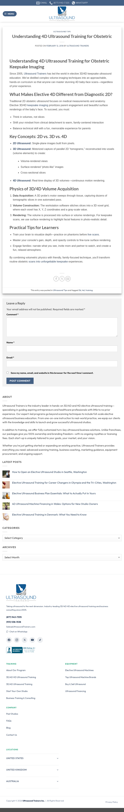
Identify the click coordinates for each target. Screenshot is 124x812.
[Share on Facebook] (56, 278)
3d (80, 290)
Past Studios (12, 713)
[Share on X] (62, 278)
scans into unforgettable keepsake (48, 261)
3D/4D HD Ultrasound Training (21, 677)
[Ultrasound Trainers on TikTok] (40, 640)
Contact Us (11, 734)
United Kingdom (32, 769)
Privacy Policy (111, 802)
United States (32, 758)
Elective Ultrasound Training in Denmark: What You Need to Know (49, 514)
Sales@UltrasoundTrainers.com (20, 626)
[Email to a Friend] (68, 278)
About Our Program (16, 670)
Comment (12, 314)
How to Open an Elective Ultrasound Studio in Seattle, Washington (49, 472)
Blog (8, 727)
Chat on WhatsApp (16, 631)
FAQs (8, 720)
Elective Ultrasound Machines (79, 670)
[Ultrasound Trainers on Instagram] (17, 640)
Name (10, 342)
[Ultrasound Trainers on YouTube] (32, 640)
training (89, 290)
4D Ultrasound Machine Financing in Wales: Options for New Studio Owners (55, 503)
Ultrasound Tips (62, 31)
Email (10, 357)
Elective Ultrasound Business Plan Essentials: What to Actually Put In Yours (54, 493)
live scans (93, 234)
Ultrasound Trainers (78, 46)
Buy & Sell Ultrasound (75, 684)
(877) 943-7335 (14, 617)
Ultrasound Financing (75, 691)
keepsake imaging (37, 105)
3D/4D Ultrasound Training (19, 684)
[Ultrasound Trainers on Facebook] (9, 640)
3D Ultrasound (22, 149)
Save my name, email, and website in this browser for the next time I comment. (52, 372)
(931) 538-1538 (13, 622)
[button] (10, 14)
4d (83, 290)
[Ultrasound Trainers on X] (24, 640)
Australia (32, 781)
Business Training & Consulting (20, 698)
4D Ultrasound (22, 180)
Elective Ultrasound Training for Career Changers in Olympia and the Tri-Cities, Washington (64, 482)
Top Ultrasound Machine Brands (80, 677)
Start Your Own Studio (17, 691)
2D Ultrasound (22, 143)
